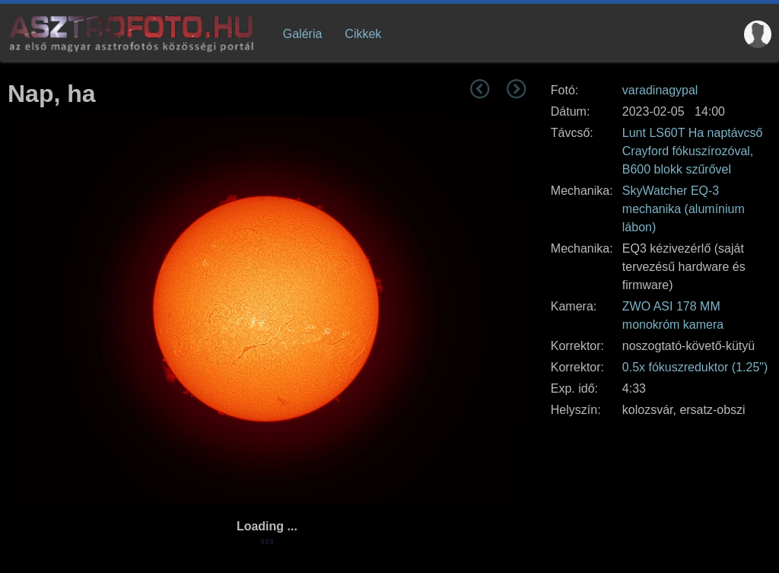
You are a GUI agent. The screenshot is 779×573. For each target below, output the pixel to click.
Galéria (303, 33)
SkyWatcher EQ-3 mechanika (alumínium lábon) (683, 209)
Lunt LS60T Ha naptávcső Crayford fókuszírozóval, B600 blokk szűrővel (692, 151)
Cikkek (363, 33)
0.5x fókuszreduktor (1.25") (695, 367)
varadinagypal (660, 90)
